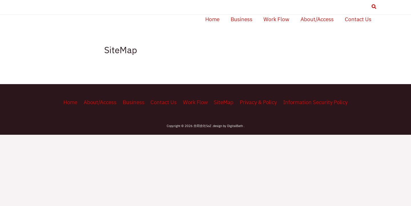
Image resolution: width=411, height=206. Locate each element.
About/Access (101, 102)
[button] (374, 7)
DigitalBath (235, 126)
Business (134, 102)
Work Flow (194, 102)
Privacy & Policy (256, 102)
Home (72, 102)
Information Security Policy (313, 102)
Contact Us (163, 102)
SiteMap (222, 102)
